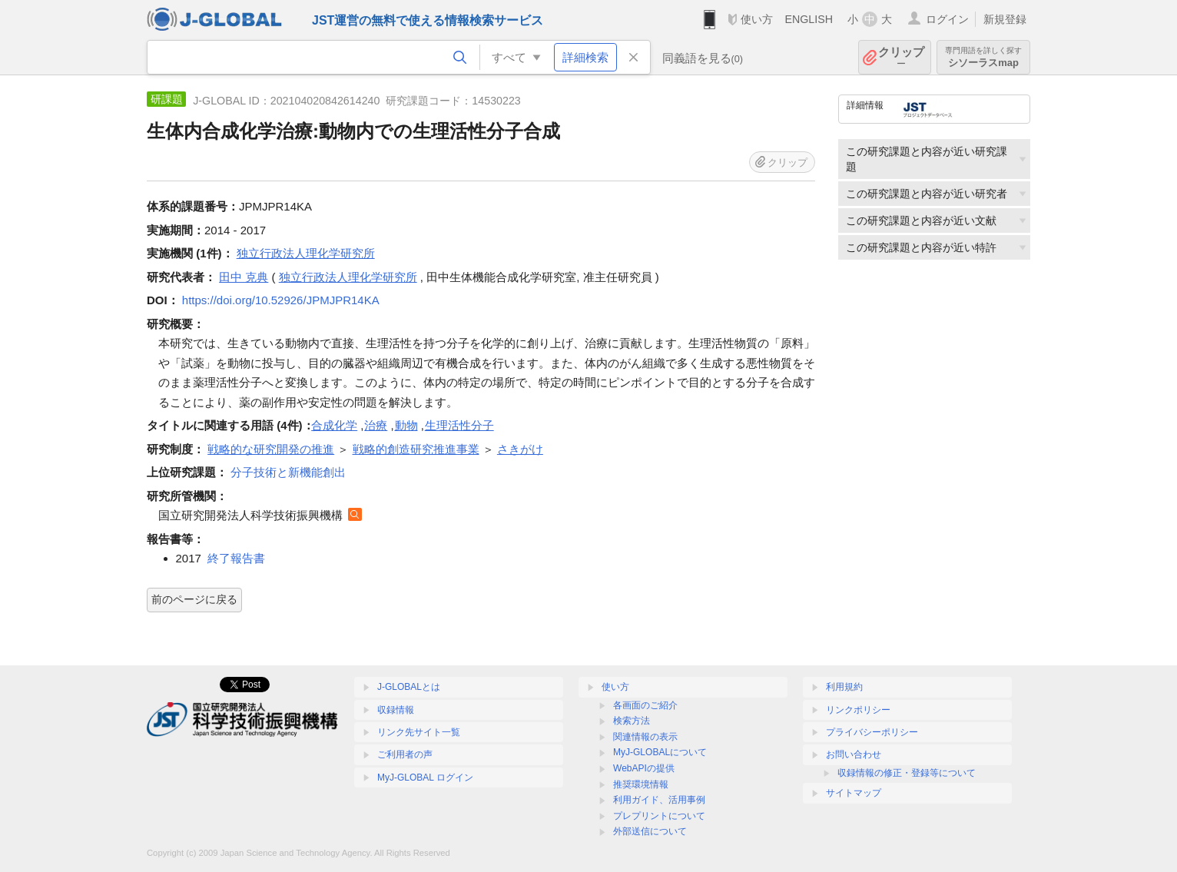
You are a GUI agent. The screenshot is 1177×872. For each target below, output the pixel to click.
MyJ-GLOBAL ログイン (425, 777)
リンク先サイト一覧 (418, 732)
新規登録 (1004, 19)
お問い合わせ (853, 754)
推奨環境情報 (640, 784)
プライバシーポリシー (872, 732)
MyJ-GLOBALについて (660, 752)
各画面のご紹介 (645, 705)
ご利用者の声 (405, 754)
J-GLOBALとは (408, 686)
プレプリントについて (659, 816)
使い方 (757, 19)
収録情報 (395, 710)
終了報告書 (236, 558)
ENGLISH (808, 19)
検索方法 (631, 720)
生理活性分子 (459, 425)
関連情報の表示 (645, 736)
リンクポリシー (858, 710)
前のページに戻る (194, 599)
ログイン (947, 19)
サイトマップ (853, 792)
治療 (375, 425)
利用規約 (844, 686)
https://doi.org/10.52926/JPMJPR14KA (281, 300)
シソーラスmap (983, 57)
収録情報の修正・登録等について (906, 773)
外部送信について (650, 831)
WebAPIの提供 (644, 768)
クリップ (901, 57)
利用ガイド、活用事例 (659, 799)
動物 (406, 425)
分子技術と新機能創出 (288, 472)
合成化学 (334, 425)
